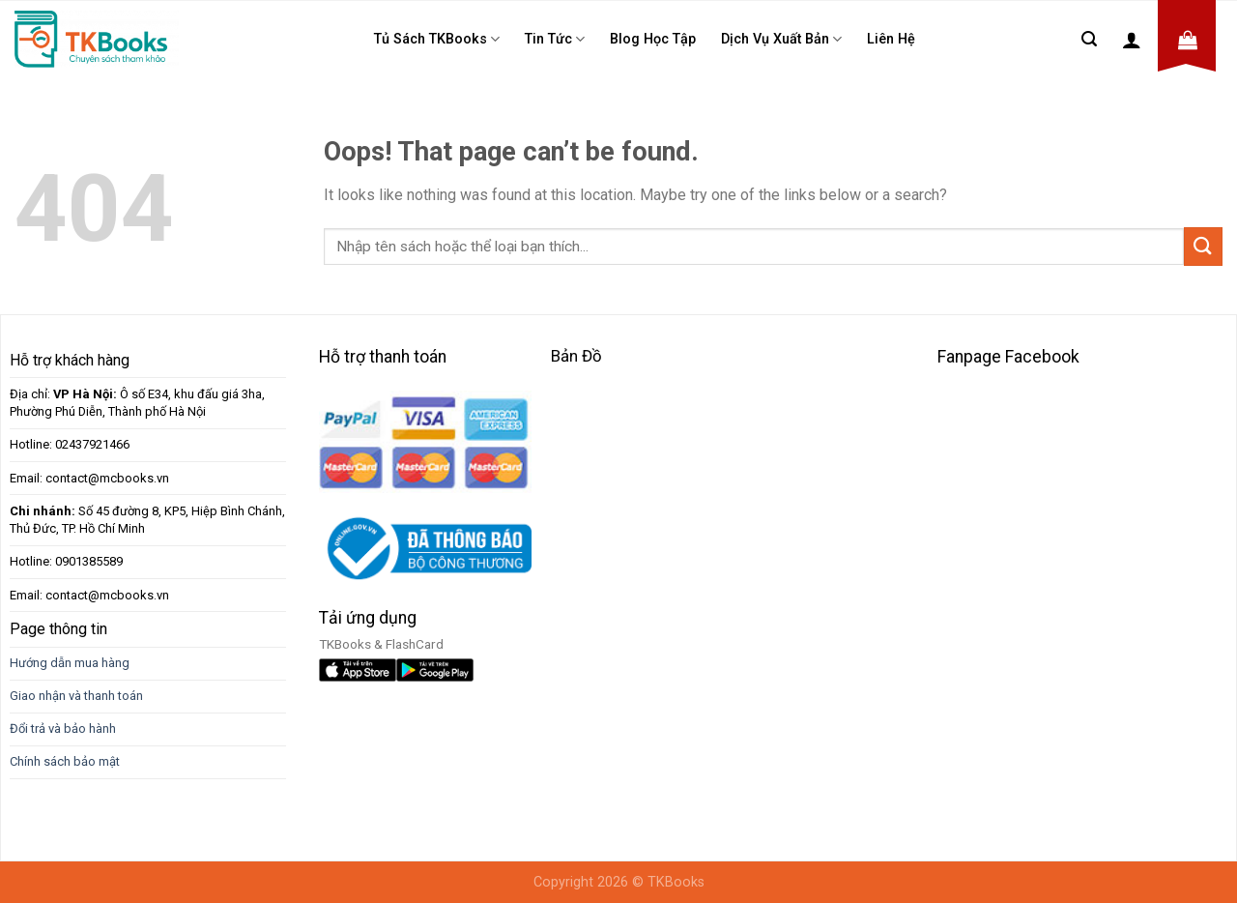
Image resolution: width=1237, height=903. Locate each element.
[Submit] (1203, 246)
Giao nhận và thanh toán (76, 695)
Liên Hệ (891, 39)
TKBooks (676, 882)
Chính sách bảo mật (65, 761)
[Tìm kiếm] (1089, 39)
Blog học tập (653, 39)
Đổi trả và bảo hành (63, 728)
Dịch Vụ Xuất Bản (781, 39)
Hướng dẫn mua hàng (69, 662)
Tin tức (555, 39)
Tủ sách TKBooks (437, 39)
